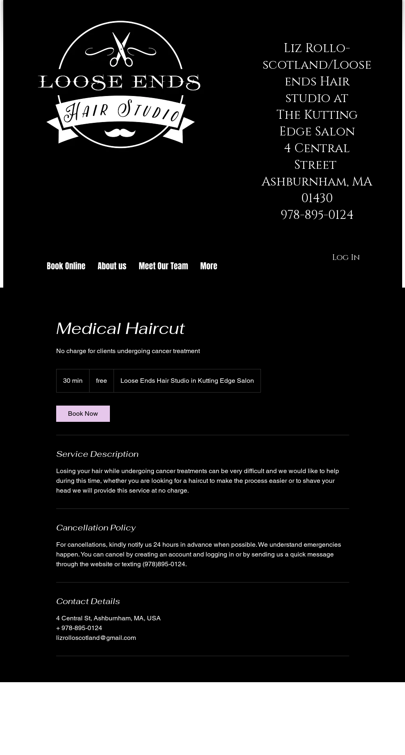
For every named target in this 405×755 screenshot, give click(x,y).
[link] (83, 414)
